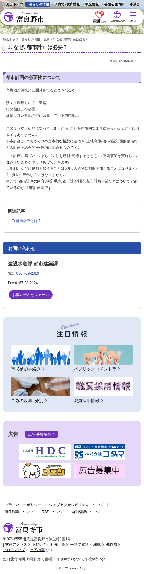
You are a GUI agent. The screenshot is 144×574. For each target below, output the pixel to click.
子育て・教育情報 (67, 4)
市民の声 (39, 550)
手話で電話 (79, 544)
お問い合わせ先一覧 (48, 544)
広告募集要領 (40, 434)
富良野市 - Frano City (23, 17)
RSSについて (53, 512)
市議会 (135, 4)
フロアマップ (14, 550)
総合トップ (14, 4)
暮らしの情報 (39, 4)
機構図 (111, 544)
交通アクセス (16, 544)
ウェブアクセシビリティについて (76, 505)
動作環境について (19, 512)
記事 (47, 39)
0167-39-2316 (27, 273)
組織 (97, 544)
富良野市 (23, 527)
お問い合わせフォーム (30, 295)
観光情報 (90, 4)
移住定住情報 (112, 4)
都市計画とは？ (28, 221)
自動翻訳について (86, 512)
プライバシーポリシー (23, 505)
